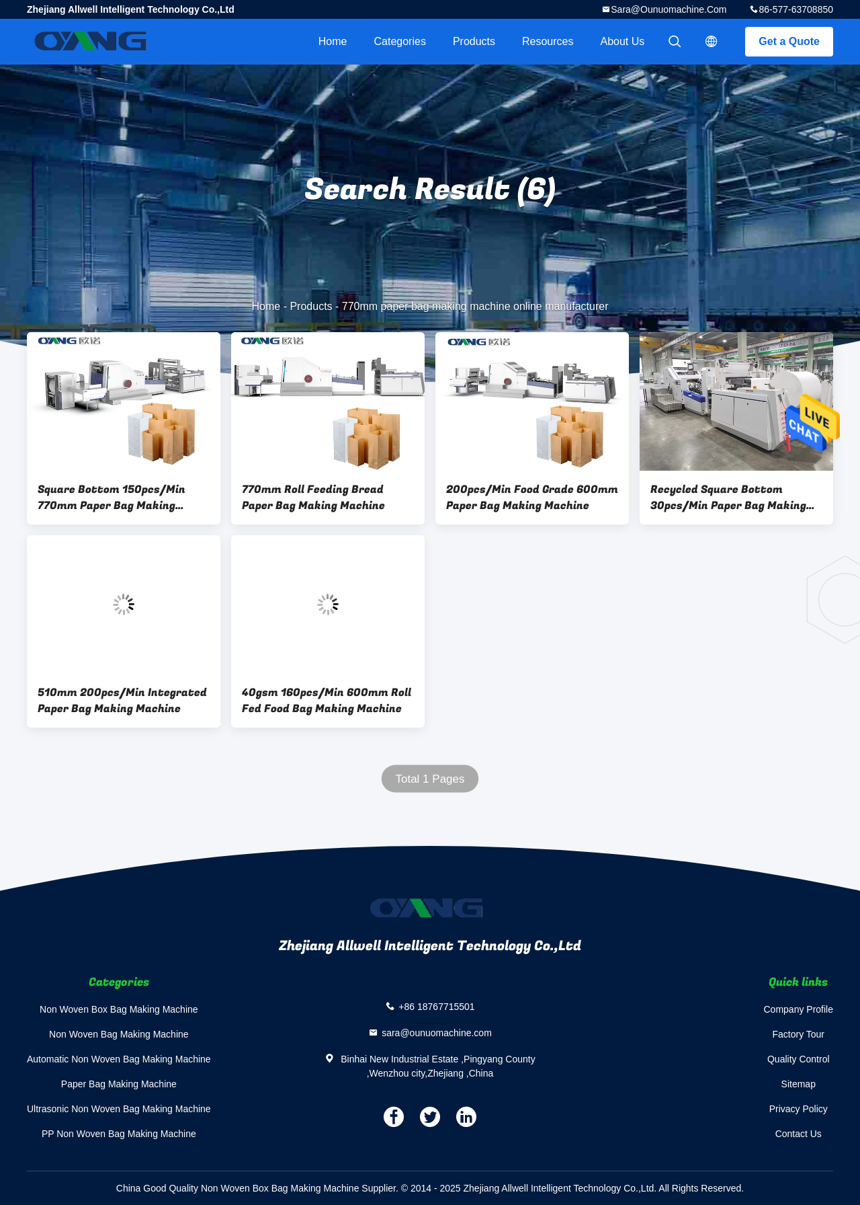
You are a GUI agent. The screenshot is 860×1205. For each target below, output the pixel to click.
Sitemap (798, 1084)
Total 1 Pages (429, 779)
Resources (547, 41)
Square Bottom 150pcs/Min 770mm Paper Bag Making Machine (111, 497)
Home (332, 41)
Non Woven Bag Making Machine (119, 1034)
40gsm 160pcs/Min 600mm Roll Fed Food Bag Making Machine (326, 701)
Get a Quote (789, 41)
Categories (400, 41)
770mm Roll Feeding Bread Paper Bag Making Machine (313, 497)
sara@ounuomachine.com (668, 9)
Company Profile (799, 1009)
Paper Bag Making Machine (119, 1084)
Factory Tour (798, 1034)
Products (474, 41)
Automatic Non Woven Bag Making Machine (119, 1059)
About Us (623, 41)
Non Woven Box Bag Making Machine (119, 1009)
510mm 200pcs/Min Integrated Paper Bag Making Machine (122, 701)
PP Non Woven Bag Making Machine (119, 1133)
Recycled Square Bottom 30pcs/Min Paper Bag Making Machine (728, 497)
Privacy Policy (798, 1108)
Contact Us (798, 1133)
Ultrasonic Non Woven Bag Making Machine (119, 1108)
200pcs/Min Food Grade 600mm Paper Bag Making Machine (532, 497)
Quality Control (798, 1059)
